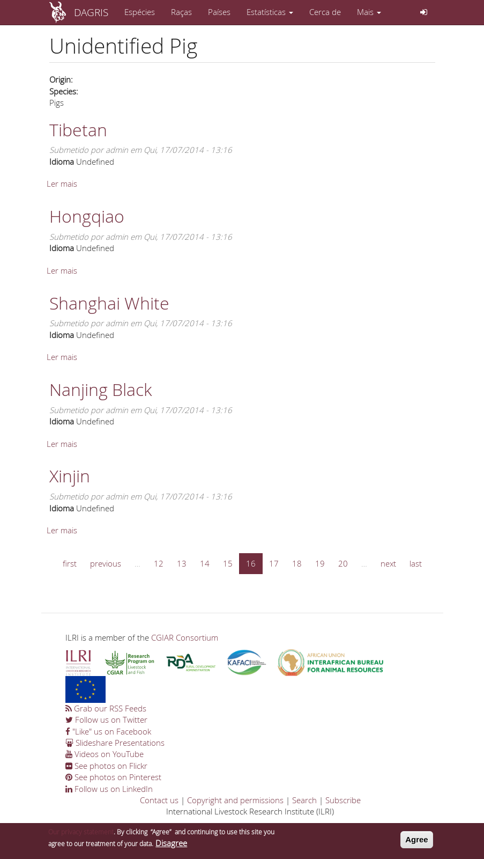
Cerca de (325, 11)
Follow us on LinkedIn (109, 788)
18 (297, 563)
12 (158, 563)
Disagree (171, 845)
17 (274, 563)
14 (205, 563)
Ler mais (62, 183)
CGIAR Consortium (184, 637)
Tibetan (78, 129)
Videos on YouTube (104, 753)
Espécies (139, 11)
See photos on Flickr (106, 765)
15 (228, 563)
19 (320, 563)
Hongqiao (86, 215)
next (388, 563)
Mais (369, 11)
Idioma (61, 161)
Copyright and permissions (235, 800)
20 (343, 563)
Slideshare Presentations (115, 742)
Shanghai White (109, 302)
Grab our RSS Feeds (105, 708)
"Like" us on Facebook (108, 731)
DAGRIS (91, 12)
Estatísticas (270, 11)
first (70, 563)
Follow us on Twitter (106, 719)
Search (304, 800)
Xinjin (69, 475)
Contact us (159, 800)
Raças (181, 11)
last (415, 563)
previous (105, 563)
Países (219, 11)
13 (182, 563)
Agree (416, 842)
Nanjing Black (100, 389)
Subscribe (343, 800)
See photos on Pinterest (113, 777)
